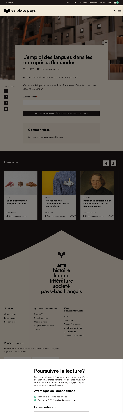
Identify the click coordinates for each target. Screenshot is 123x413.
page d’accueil (55, 385)
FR (68, 3)
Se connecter (105, 3)
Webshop (93, 3)
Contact (83, 3)
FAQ (75, 3)
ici (85, 382)
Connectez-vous (62, 377)
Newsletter (8, 3)
